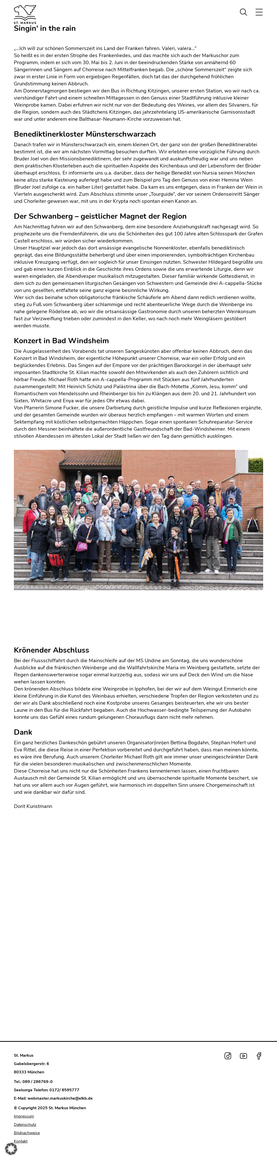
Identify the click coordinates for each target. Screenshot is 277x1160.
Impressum (24, 1116)
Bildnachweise (27, 1133)
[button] (11, 1149)
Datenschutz (25, 1124)
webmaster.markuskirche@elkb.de (60, 1098)
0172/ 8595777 (64, 1090)
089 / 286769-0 (37, 1081)
